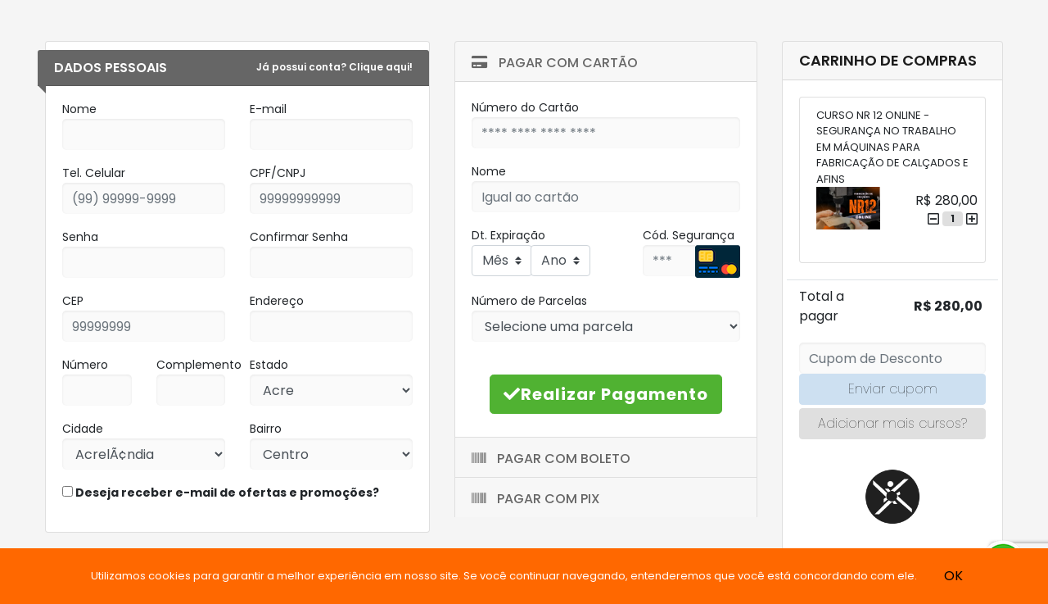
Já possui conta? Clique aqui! (334, 67)
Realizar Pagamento (606, 394)
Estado (269, 364)
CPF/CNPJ (277, 173)
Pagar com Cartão (555, 62)
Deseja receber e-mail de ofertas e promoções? (220, 492)
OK (953, 575)
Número (85, 364)
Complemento (199, 364)
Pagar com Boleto (551, 458)
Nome (79, 109)
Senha (80, 237)
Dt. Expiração (508, 235)
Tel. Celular (93, 173)
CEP (73, 301)
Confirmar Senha (299, 237)
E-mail (268, 109)
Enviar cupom (892, 388)
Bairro (266, 428)
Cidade (82, 428)
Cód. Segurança (688, 235)
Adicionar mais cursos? (892, 423)
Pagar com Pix (536, 498)
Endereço (277, 301)
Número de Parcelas (529, 301)
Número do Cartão (525, 107)
